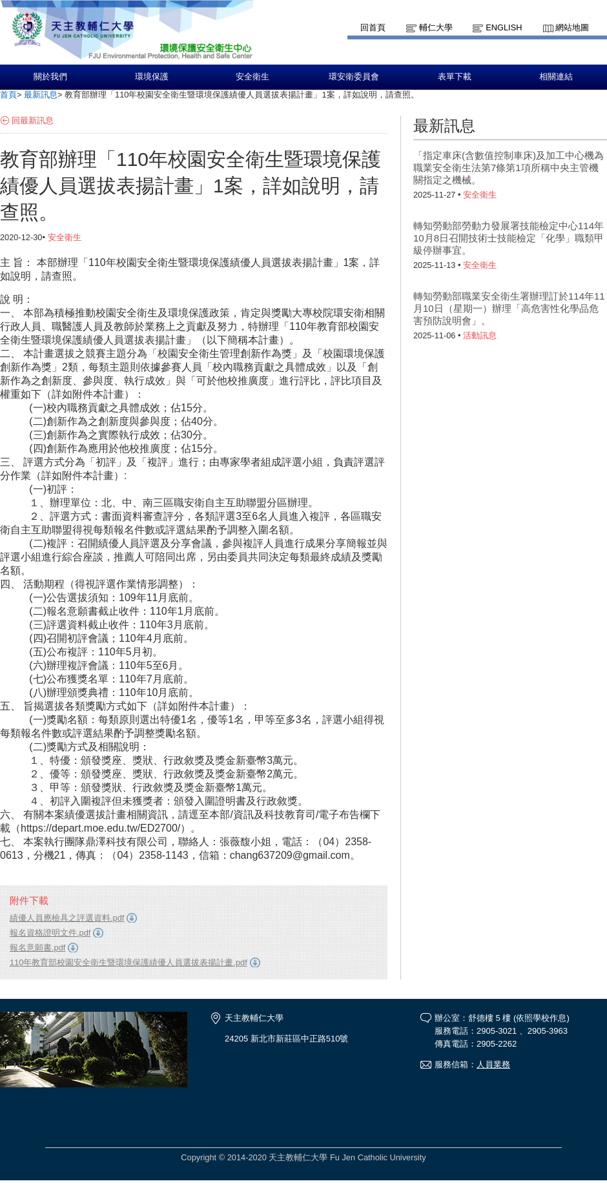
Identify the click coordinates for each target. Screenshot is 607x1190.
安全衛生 (252, 76)
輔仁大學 (436, 27)
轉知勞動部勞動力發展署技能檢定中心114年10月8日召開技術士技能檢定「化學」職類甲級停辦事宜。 (508, 238)
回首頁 (373, 27)
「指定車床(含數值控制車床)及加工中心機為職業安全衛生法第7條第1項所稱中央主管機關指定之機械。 (508, 167)
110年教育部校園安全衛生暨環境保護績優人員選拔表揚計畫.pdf (128, 962)
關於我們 (50, 76)
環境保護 (152, 76)
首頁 (8, 94)
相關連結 (556, 76)
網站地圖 (572, 27)
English (504, 27)
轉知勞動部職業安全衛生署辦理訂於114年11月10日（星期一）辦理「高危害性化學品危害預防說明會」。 (509, 308)
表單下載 (454, 76)
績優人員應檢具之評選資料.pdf (67, 918)
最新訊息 (40, 94)
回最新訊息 (33, 120)
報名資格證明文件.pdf (50, 933)
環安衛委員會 (354, 76)
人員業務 (493, 1064)
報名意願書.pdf (37, 947)
